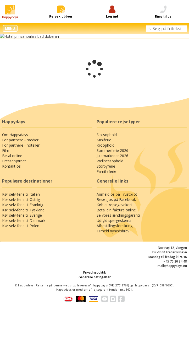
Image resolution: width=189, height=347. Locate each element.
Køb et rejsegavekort (114, 204)
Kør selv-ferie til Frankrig (22, 204)
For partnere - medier (20, 139)
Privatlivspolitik (94, 272)
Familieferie (106, 171)
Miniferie (104, 139)
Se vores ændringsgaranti (118, 215)
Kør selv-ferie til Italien (21, 194)
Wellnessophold (110, 160)
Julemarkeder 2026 (112, 155)
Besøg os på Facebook (116, 199)
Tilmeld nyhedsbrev (113, 230)
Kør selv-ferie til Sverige (22, 215)
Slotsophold (107, 134)
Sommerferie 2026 (112, 150)
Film (5, 150)
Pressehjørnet (14, 160)
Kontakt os (11, 166)
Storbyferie (106, 166)
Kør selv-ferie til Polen (20, 225)
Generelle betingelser (95, 277)
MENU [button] (10, 28)
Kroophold (105, 145)
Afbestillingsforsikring (114, 225)
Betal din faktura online (116, 209)
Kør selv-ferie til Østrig (21, 199)
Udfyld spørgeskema (114, 220)
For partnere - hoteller (21, 145)
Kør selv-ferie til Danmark (23, 220)
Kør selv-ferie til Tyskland (23, 209)
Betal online (12, 155)
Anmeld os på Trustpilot (117, 194)
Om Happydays (15, 134)
